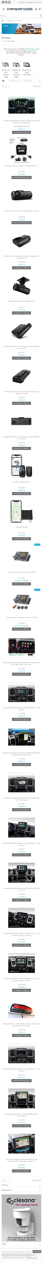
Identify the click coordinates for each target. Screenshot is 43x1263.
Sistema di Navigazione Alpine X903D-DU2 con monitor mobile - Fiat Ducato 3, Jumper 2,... (21, 1160)
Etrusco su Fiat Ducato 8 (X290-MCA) (16, 74)
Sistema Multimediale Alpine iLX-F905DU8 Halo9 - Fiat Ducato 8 (21, 889)
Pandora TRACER (21, 527)
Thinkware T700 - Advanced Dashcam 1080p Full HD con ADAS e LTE (21, 257)
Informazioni (7, 1190)
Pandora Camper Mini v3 (21, 482)
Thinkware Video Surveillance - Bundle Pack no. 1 (21, 166)
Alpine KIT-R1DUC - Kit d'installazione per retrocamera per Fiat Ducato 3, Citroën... (21, 1025)
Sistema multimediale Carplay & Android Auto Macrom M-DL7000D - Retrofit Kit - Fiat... (21, 663)
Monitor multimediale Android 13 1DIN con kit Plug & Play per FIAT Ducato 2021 (21, 122)
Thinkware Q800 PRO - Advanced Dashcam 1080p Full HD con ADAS (21, 347)
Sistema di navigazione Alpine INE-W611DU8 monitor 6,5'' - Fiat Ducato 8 (21, 799)
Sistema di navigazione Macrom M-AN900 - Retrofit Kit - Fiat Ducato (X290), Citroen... (21, 754)
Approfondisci (32, 1258)
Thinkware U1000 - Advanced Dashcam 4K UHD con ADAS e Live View (21, 393)
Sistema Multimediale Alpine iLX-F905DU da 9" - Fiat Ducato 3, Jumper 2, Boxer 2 (21, 980)
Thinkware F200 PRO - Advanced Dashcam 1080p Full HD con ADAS (21, 438)
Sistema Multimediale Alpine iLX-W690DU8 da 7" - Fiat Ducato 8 (21, 709)
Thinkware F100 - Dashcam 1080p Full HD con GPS (21, 211)
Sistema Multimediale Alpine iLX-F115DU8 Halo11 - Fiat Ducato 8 (21, 844)
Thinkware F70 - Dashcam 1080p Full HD (21, 301)
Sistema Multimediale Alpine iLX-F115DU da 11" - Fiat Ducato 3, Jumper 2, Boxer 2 (21, 934)
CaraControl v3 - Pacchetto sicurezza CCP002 (21, 617)
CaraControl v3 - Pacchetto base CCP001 (21, 572)
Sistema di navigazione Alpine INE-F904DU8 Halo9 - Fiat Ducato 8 (21, 1115)
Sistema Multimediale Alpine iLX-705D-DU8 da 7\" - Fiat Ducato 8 (21, 1070)
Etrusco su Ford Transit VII (27, 72)
